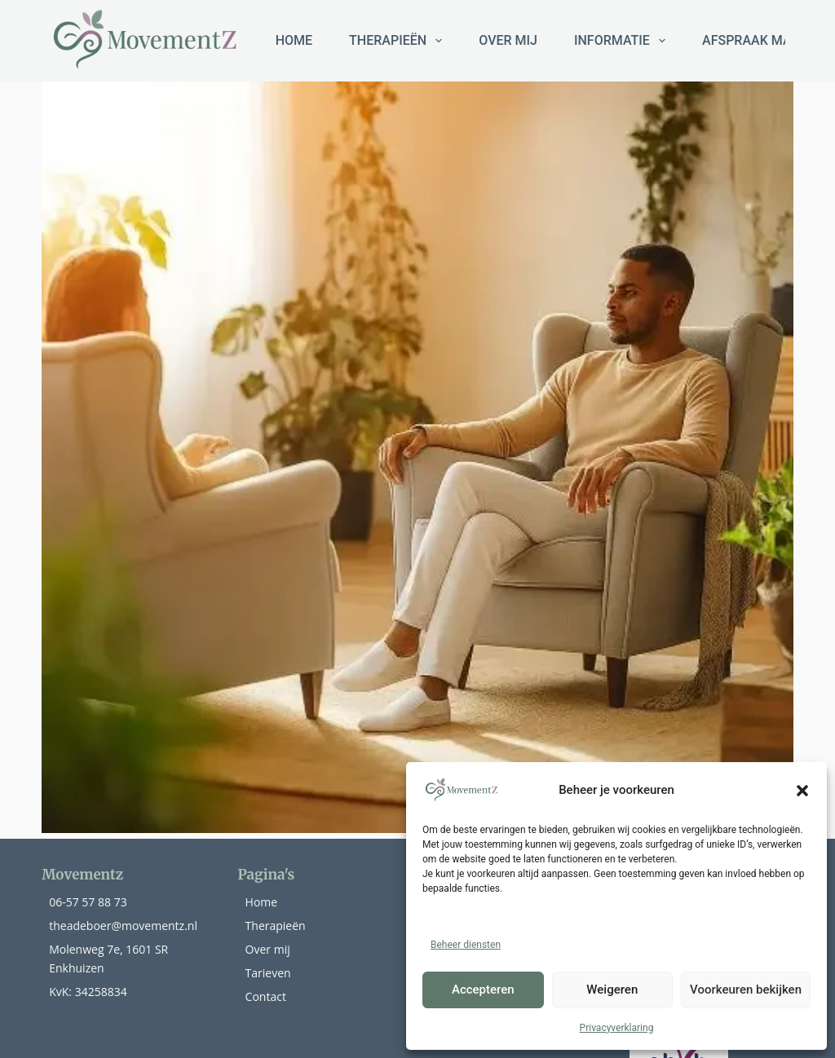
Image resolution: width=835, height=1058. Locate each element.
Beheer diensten (466, 944)
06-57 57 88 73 (87, 902)
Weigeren (612, 989)
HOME (294, 40)
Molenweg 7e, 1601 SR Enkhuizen (108, 958)
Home (261, 902)
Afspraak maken (759, 40)
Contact (265, 996)
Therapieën (275, 925)
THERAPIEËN (398, 41)
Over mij (508, 40)
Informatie (623, 41)
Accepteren (483, 989)
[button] (802, 790)
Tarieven (268, 973)
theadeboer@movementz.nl (123, 925)
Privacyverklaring (617, 1028)
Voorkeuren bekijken (746, 989)
